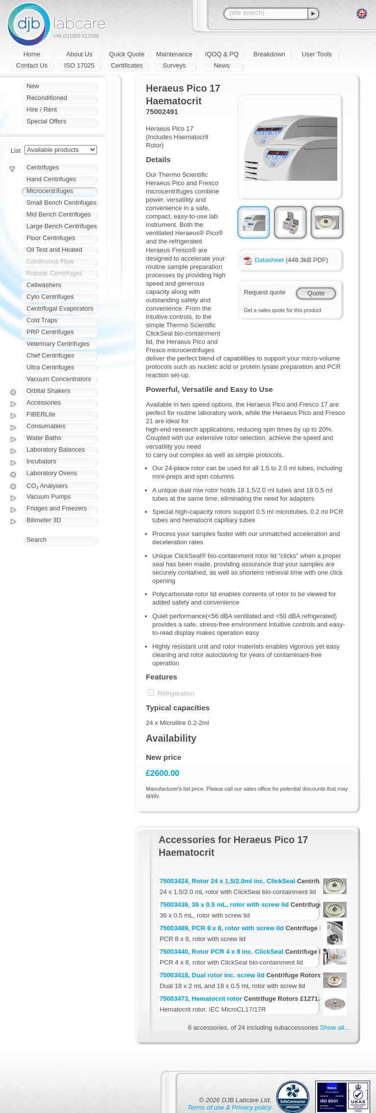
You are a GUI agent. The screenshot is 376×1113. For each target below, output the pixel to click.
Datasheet (264, 260)
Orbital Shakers (48, 390)
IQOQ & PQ (222, 54)
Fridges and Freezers (56, 508)
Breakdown (269, 54)
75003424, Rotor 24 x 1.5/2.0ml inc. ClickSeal (227, 881)
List (16, 150)
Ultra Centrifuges (50, 367)
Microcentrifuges (49, 190)
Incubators (41, 461)
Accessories (43, 402)
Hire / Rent (41, 109)
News (222, 65)
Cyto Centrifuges (50, 296)
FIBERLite (40, 414)
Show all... (335, 1027)
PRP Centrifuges (50, 332)
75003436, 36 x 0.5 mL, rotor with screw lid (224, 904)
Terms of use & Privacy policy (229, 1107)
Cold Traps (41, 320)
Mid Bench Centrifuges (58, 214)
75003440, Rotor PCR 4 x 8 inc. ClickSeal (221, 951)
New (32, 86)
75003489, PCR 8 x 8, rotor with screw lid (222, 928)
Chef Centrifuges (50, 355)
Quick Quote (126, 54)
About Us (79, 54)
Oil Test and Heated (54, 249)
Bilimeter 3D (43, 520)
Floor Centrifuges (50, 238)
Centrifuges (42, 167)
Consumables (46, 426)
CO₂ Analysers (47, 485)
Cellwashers (43, 285)
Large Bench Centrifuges (61, 226)
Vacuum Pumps (48, 496)
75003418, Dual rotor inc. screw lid (212, 975)
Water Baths (43, 437)
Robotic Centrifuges (54, 273)
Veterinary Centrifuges (58, 343)
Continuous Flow (50, 261)
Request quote (264, 292)
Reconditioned (46, 97)
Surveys (174, 65)
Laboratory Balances (55, 449)
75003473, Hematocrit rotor (201, 998)
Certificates (126, 65)
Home (32, 54)
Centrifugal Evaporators (60, 308)
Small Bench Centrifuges (61, 202)
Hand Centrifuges (51, 179)
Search (36, 539)
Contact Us (31, 65)
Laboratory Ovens (51, 473)
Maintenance (174, 54)
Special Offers (46, 121)
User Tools (316, 54)
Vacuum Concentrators (58, 379)
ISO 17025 (79, 65)
